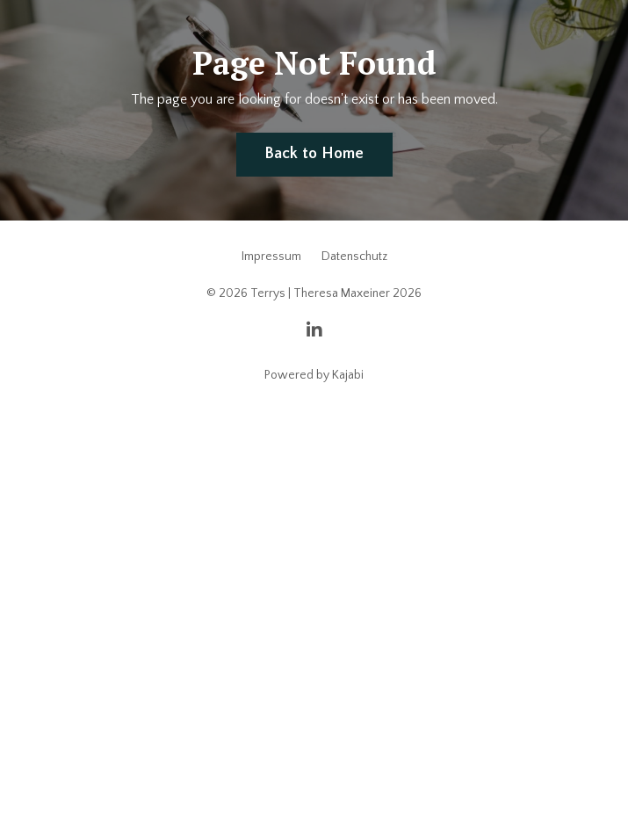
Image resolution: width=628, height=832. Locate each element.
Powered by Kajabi (314, 375)
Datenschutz (354, 257)
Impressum (271, 257)
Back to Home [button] (314, 154)
